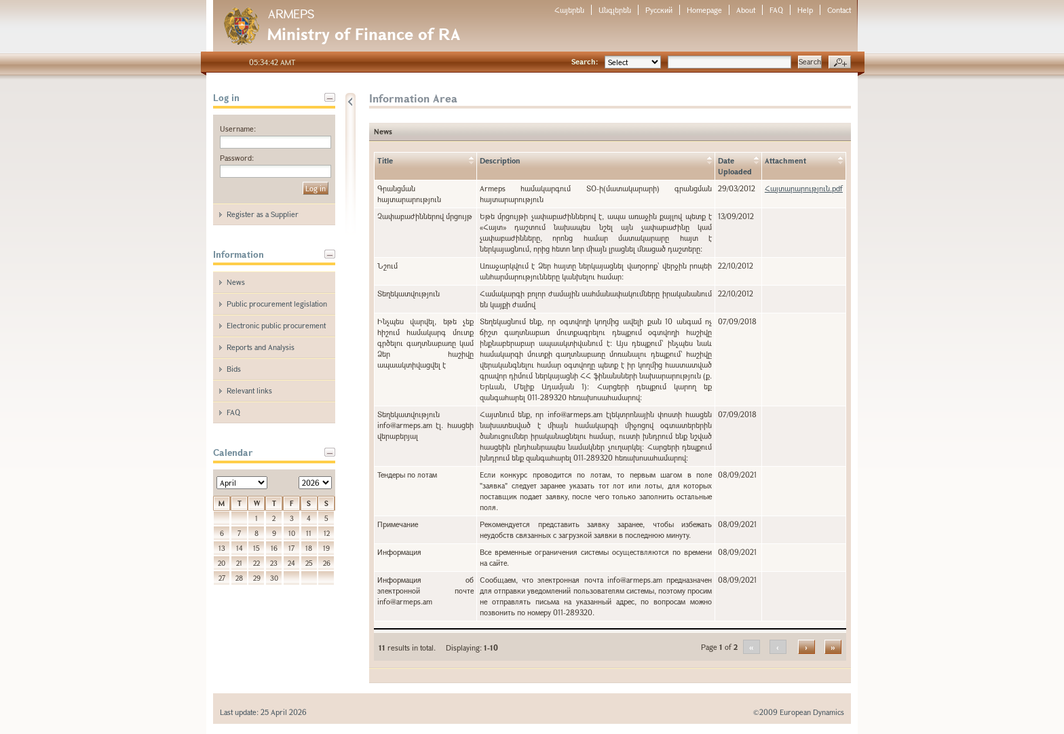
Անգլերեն (614, 10)
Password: (237, 158)
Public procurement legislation (277, 303)
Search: (584, 61)
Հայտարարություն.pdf (804, 188)
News (236, 282)
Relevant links (249, 390)
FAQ (776, 10)
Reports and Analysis (260, 347)
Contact (839, 10)
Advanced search (840, 62)
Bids (234, 369)
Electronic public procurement (276, 325)
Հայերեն (569, 10)
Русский (658, 10)
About (745, 10)
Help (805, 10)
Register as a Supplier (263, 214)
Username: (238, 128)
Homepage (704, 10)
